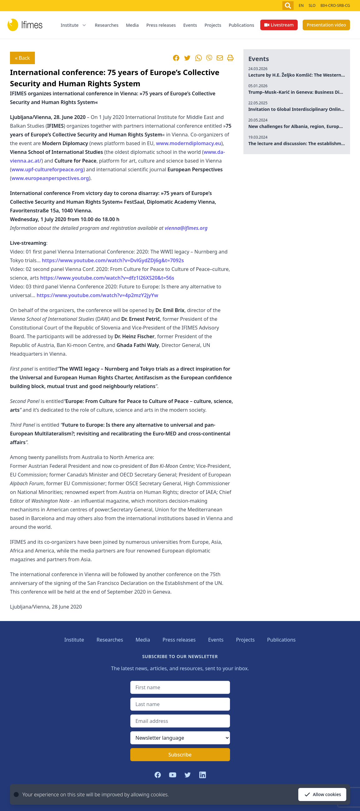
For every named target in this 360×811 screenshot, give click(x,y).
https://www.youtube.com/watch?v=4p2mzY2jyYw (97, 295)
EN (301, 5)
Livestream (279, 25)
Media (132, 25)
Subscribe (180, 754)
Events (190, 25)
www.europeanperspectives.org (50, 178)
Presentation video (326, 25)
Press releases (161, 25)
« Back (22, 58)
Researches (106, 25)
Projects (212, 25)
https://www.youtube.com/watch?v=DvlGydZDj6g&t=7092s (113, 260)
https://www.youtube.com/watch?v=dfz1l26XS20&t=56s (107, 277)
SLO (312, 5)
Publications (241, 25)
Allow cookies (322, 794)
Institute (74, 639)
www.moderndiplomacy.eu (188, 143)
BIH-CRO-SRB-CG (335, 5)
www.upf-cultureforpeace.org (47, 169)
